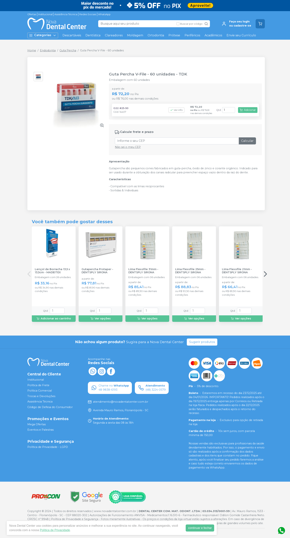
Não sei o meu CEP (128, 147)
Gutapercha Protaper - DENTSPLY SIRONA (97, 271)
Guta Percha (68, 50)
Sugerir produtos (202, 342)
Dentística (92, 35)
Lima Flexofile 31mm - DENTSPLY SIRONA (143, 271)
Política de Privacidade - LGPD (47, 447)
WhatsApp (104, 14)
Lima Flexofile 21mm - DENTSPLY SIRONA (237, 271)
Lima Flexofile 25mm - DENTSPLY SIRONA (190, 271)
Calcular (247, 141)
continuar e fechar (200, 527)
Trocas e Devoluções (41, 396)
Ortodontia (156, 35)
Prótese (174, 35)
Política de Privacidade (55, 530)
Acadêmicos (213, 35)
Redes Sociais (87, 14)
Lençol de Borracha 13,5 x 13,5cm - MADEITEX (52, 271)
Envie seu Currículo (241, 35)
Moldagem (135, 35)
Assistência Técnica (65, 14)
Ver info (176, 110)
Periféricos (192, 35)
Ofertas (31, 14)
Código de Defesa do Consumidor (50, 407)
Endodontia (48, 50)
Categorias (42, 35)
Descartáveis (72, 35)
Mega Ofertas (36, 424)
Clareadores (114, 35)
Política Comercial (39, 390)
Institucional (45, 14)
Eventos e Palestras (40, 429)
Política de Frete (38, 385)
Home (31, 50)
